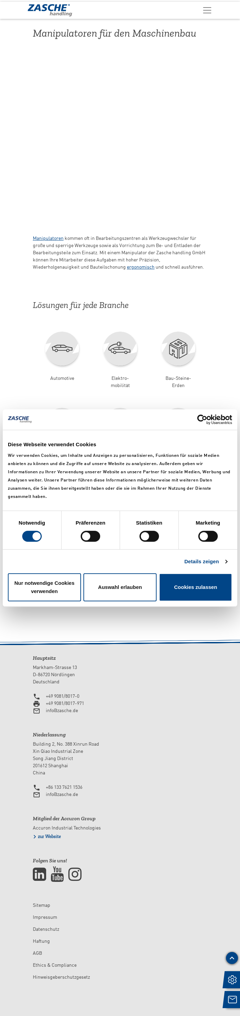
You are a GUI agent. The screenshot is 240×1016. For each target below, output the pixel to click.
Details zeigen (201, 561)
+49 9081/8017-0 (62, 696)
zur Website (49, 836)
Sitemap (41, 905)
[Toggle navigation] (207, 9)
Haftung (41, 941)
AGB (37, 953)
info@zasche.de (62, 710)
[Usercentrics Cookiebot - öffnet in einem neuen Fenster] (202, 419)
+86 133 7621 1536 (64, 787)
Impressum (45, 917)
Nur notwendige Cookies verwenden (44, 587)
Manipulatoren (48, 238)
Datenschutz (46, 929)
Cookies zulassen (195, 587)
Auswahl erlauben (120, 587)
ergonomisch (141, 267)
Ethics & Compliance (55, 965)
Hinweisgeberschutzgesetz (61, 977)
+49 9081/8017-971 (65, 703)
